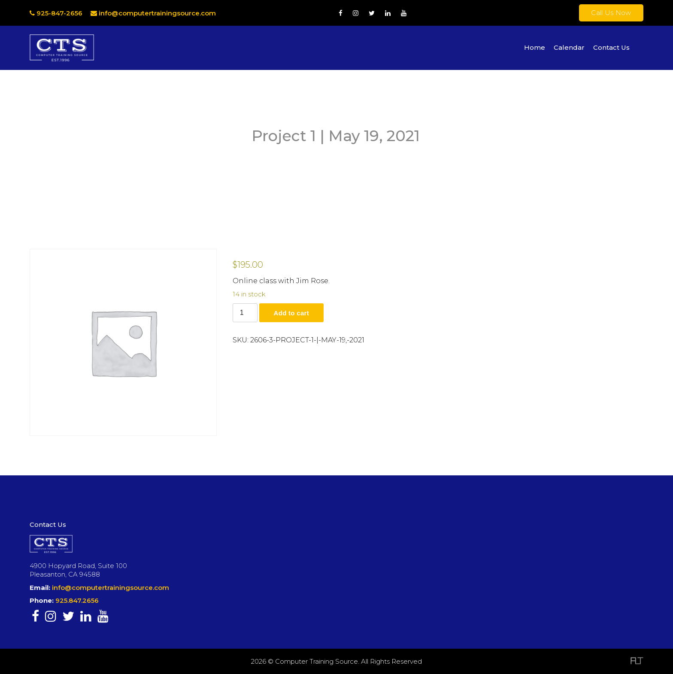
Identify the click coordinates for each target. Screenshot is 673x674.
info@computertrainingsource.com (157, 13)
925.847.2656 (77, 600)
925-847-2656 (56, 13)
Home (534, 47)
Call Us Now (611, 13)
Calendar (569, 47)
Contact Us (611, 47)
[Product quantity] (245, 312)
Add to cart (291, 313)
